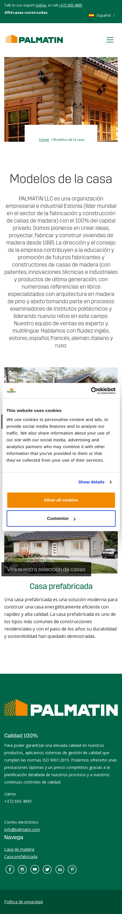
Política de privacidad (23, 901)
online (40, 5)
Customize (61, 518)
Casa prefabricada (61, 586)
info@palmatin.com (22, 829)
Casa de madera (19, 849)
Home (44, 139)
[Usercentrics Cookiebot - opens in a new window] (90, 390)
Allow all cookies (61, 500)
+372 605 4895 (70, 5)
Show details (91, 481)
